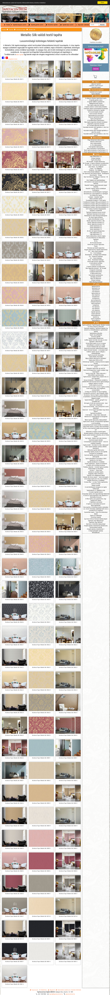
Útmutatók (96, 96)
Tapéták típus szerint (67, 25)
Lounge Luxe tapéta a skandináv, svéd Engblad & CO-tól (95, 366)
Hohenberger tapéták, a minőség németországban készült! (96, 362)
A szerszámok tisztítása (96, 263)
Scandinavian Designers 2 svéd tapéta (96, 200)
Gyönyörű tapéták (95, 336)
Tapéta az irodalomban (96, 515)
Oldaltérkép (43, 990)
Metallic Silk (32, 29)
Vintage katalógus (95, 158)
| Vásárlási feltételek (75, 990)
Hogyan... (96, 82)
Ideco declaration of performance (96, 148)
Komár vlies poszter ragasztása (96, 244)
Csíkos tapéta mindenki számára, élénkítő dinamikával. (96, 447)
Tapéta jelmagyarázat (95, 119)
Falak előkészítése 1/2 (96, 234)
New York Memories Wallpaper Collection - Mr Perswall (96, 177)
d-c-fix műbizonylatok (95, 145)
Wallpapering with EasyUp (95, 103)
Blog (96, 323)
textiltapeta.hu (95, 298)
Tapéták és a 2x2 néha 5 (95, 460)
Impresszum (34, 990)
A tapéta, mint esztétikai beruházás (96, 465)
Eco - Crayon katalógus (96, 258)
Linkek (96, 284)
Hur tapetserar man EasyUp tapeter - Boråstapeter (96, 173)
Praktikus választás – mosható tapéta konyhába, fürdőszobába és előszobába (95, 467)
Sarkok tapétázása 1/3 (96, 229)
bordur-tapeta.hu (96, 313)
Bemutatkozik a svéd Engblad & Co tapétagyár (96, 193)
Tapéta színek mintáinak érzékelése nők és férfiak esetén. (96, 435)
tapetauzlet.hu (95, 290)
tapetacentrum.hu (70, 994)
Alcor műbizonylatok (95, 143)
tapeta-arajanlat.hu (96, 319)
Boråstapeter (95, 190)
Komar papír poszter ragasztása (95, 261)
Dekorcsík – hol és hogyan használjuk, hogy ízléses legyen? (95, 410)
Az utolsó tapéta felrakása (96, 217)
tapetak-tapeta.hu (95, 312)
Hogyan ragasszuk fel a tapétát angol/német (95, 249)
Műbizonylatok (96, 138)
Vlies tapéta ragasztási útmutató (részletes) (95, 122)
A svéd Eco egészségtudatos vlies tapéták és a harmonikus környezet (95, 496)
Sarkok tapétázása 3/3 (96, 226)
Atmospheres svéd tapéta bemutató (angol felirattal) (96, 182)
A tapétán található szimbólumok (95, 102)
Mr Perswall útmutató (95, 243)
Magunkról (51, 990)
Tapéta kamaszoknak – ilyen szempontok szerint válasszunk (96, 407)
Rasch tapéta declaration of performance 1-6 (96, 150)
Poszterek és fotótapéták (96, 453)
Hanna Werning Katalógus (95, 282)
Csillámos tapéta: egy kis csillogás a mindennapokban (96, 352)
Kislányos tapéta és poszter (96, 383)
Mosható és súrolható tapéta (95, 472)
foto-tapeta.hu (95, 307)
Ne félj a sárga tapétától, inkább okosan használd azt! (95, 429)
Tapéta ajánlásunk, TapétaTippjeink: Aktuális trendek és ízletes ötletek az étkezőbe (95, 325)
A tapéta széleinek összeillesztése (96, 266)
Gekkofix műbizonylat (95, 141)
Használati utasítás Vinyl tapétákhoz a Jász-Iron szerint (95, 134)
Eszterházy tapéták (96, 517)
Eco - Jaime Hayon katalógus (95, 251)
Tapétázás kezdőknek (96, 413)
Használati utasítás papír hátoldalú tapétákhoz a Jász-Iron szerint (96, 131)
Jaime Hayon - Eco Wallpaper (95, 167)
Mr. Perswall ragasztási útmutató (95, 125)
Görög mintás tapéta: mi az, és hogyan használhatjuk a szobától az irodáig (96, 344)
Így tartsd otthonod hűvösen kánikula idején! (95, 519)
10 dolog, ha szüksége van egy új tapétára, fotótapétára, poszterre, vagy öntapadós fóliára (96, 392)
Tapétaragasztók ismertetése (96, 115)
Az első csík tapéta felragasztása (95, 231)
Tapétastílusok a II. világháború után (96, 490)
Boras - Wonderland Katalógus (96, 260)
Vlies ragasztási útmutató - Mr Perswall (96, 268)
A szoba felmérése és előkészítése (96, 237)
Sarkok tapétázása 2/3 (96, 227)
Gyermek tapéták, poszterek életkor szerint (95, 455)
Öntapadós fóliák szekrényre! (95, 473)
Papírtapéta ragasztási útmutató (95, 124)
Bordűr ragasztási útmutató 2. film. (96, 221)
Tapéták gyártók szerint (36, 25)
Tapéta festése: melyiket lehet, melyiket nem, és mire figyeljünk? (95, 377)
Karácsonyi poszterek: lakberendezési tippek (96, 348)
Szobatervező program (96, 92)
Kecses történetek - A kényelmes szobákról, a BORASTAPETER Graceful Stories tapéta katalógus (95, 380)
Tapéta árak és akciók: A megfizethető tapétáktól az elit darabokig (96, 422)
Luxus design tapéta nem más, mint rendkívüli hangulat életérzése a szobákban (96, 479)
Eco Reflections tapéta (96, 195)
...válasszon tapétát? (96, 84)
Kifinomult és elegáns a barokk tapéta (96, 431)
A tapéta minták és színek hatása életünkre (96, 107)
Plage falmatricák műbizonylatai (96, 140)
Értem (102, 2)
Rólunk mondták (96, 485)
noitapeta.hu (96, 305)
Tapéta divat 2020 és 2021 (96, 360)
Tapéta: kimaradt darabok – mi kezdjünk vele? (96, 350)
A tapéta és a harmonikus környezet (95, 504)
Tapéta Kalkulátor (95, 94)
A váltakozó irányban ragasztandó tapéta (95, 98)
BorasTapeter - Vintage (96, 175)
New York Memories (95, 278)
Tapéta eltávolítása (96, 160)
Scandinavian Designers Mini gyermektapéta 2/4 (95, 204)
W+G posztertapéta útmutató (95, 112)
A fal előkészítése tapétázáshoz (95, 120)
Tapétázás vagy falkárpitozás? (96, 520)
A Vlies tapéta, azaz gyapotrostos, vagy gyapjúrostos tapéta (96, 499)
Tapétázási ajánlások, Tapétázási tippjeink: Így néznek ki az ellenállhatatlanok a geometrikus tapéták (96, 330)
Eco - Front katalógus (95, 253)
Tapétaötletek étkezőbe (96, 333)
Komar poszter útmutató (95, 113)
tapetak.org (96, 317)
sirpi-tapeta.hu (95, 308)
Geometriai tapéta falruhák (96, 440)
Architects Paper (21, 29)
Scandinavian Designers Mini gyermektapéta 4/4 (95, 207)
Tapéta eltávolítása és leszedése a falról (95, 458)
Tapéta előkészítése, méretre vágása (95, 236)
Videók (96, 154)
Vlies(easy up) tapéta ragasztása (95, 248)
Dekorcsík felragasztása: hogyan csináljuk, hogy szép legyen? (95, 371)
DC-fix (95, 241)
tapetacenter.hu (96, 286)
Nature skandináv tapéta (96, 198)
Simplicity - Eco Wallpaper (96, 170)
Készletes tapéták (52, 25)
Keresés (102, 24)
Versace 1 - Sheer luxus (96, 470)
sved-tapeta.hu (96, 291)
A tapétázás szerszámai (96, 502)
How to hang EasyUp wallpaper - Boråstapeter (96, 172)
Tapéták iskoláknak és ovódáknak (95, 462)
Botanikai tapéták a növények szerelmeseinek (96, 433)
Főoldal (7, 25)
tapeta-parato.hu (96, 293)
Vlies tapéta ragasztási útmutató (95, 105)
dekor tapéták (19, 54)
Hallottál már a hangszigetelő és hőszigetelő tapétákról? (95, 417)
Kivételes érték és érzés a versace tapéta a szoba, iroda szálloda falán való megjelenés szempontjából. (95, 388)
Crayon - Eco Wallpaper (96, 168)
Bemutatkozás (96, 532)
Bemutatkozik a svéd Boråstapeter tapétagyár (96, 192)
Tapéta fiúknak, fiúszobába (96, 357)
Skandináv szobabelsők (96, 210)
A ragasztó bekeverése (96, 271)
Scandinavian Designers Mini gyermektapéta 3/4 (95, 205)
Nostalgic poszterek (96, 277)
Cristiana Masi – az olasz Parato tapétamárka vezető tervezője (96, 482)
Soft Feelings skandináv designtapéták (96, 209)
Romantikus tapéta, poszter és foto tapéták (95, 452)
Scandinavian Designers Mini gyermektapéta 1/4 (95, 202)
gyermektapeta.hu (95, 300)
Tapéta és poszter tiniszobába (96, 355)
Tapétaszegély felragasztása (95, 338)
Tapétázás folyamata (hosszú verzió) (95, 212)
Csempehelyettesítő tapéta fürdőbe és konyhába (95, 425)
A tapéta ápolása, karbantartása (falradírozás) (96, 526)
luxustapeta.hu (95, 296)
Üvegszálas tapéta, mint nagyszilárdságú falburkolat (95, 494)
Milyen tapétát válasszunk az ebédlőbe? (95, 358)
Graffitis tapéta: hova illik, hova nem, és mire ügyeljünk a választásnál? (95, 340)
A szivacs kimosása (96, 265)
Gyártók (11, 29)
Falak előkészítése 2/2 (96, 156)
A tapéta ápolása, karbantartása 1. (96, 529)
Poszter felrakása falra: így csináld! (96, 346)
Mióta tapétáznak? (96, 505)
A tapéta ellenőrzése (95, 273)
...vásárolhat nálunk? (96, 87)
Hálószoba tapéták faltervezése (95, 450)
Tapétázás (96, 239)
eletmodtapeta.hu (95, 315)
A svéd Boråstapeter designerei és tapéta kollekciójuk (96, 488)
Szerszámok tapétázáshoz (96, 275)
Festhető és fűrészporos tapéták (95, 110)
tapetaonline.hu (96, 320)
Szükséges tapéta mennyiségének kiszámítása (96, 108)
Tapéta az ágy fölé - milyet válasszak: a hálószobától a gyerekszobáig (96, 374)
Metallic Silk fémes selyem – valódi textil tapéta (95, 477)
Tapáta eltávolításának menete (96, 219)
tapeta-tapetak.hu (95, 303)
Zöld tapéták (96, 457)
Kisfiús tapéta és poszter (95, 385)
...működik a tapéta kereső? (96, 86)
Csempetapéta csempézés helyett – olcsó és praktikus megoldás (96, 442)
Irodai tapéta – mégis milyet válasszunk (96, 415)
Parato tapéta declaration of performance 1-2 (96, 152)
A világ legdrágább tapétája (96, 531)
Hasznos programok (96, 90)
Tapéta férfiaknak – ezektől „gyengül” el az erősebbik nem (96, 400)
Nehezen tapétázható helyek (95, 117)
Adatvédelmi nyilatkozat (63, 990)
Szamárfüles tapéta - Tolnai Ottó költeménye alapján (95, 513)
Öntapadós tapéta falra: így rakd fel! (96, 368)
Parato (96, 246)
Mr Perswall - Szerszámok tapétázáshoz (95, 165)
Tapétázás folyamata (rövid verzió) (96, 214)
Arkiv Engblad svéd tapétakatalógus (96, 180)
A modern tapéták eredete (96, 492)
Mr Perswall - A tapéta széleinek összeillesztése (96, 163)
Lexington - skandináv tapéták (96, 197)
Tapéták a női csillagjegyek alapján (96, 475)
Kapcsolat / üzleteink (82, 25)
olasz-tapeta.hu (96, 295)
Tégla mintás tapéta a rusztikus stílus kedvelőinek (96, 426)
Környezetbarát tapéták (96, 527)
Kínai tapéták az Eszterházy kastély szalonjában (95, 507)
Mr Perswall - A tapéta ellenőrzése (96, 161)
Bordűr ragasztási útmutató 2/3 (96, 222)
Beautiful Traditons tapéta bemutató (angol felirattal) (96, 186)
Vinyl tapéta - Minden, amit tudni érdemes (96, 438)
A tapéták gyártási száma (95, 100)
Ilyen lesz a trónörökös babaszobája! (95, 524)
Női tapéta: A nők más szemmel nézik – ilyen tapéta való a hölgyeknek (96, 404)
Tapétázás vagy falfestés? (96, 522)
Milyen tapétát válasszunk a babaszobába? (96, 420)
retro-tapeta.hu (96, 310)
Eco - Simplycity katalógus (96, 256)
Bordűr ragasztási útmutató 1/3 (96, 224)
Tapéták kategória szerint (19, 25)
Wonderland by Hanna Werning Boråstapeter (95, 215)
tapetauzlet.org (96, 288)
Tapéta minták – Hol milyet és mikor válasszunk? (95, 445)
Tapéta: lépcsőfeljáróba (96, 335)
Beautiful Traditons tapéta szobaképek (96, 188)
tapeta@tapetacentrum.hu (56, 994)
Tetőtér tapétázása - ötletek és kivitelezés (96, 463)
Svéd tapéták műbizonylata (96, 147)
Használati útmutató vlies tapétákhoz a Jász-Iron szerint (95, 128)
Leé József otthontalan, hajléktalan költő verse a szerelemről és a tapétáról (95, 509)
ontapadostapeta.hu (96, 302)
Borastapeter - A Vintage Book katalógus (95, 254)
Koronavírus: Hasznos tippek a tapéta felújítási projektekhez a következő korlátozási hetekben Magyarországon (95, 396)
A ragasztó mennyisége (96, 270)
